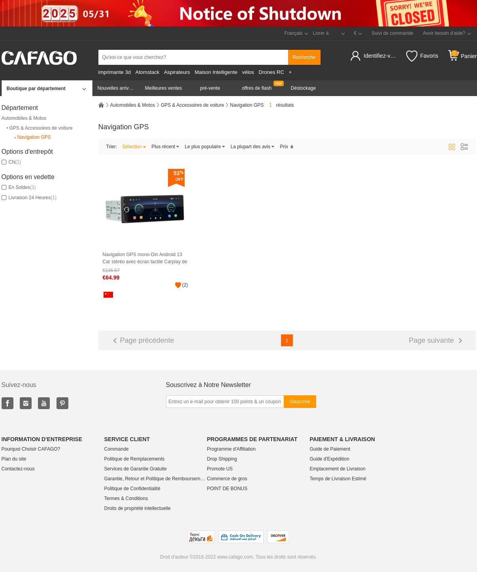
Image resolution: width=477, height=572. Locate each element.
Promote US (220, 469)
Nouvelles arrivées (117, 88)
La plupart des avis (252, 146)
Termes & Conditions (126, 498)
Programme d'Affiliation (231, 449)
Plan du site (14, 459)
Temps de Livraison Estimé (338, 478)
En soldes (19, 187)
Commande (116, 449)
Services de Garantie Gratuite (135, 469)
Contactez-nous (18, 469)
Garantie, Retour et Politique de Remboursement (155, 478)
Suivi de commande (392, 33)
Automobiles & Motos (24, 118)
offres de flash (256, 88)
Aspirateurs (177, 72)
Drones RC (271, 72)
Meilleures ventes (163, 88)
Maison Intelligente (215, 72)
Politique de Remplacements (134, 459)
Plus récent (165, 146)
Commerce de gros (227, 478)
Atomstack (148, 72)
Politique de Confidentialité (132, 488)
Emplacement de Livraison (338, 469)
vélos (248, 72)
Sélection (134, 146)
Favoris (422, 56)
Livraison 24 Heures (29, 197)
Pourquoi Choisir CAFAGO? (31, 449)
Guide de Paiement (330, 449)
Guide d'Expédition (329, 459)
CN (11, 162)
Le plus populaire (205, 146)
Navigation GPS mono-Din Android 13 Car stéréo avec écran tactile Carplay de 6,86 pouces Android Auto (145, 258)
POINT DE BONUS (227, 488)
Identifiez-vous (381, 56)
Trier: (111, 146)
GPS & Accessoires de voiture (39, 128)
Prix (287, 146)
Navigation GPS (32, 137)
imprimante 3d (114, 72)
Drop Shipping (222, 459)
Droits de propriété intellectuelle (137, 508)
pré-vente (210, 88)
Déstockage (303, 88)
